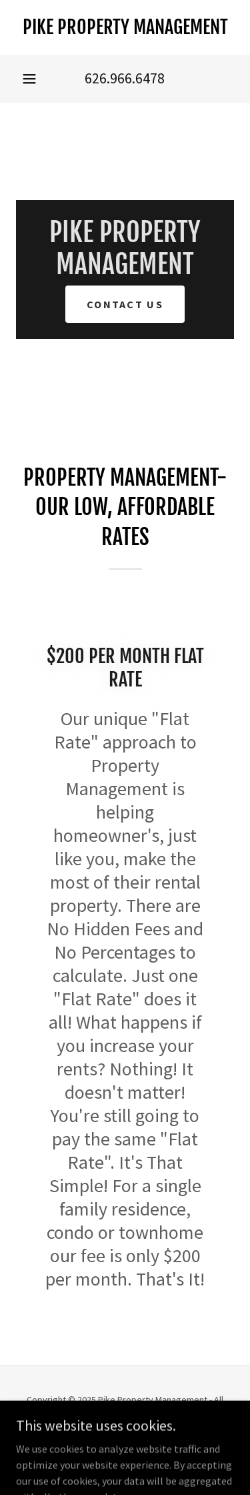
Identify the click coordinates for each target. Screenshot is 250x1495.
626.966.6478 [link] (125, 78)
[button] (29, 78)
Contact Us (125, 304)
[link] (125, 27)
